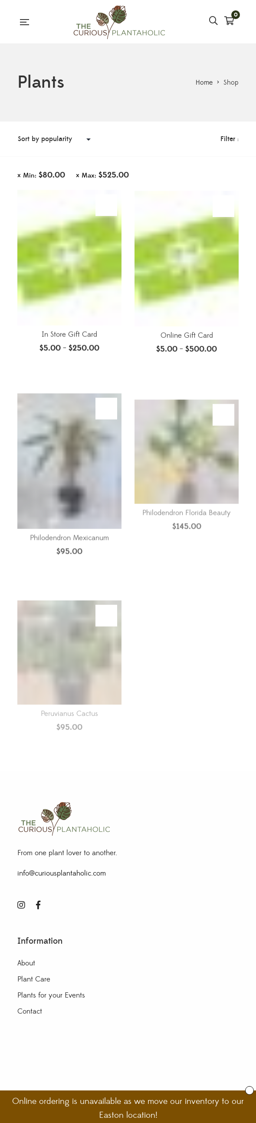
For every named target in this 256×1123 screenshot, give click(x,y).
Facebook (38, 905)
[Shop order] (56, 139)
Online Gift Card (187, 341)
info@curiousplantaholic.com (61, 873)
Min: (44, 175)
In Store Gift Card (69, 337)
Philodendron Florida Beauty (186, 533)
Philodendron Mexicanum (69, 555)
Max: (105, 175)
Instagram (21, 905)
